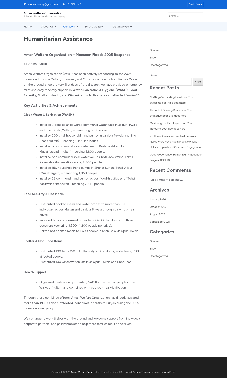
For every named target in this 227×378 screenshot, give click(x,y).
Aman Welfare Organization (43, 13)
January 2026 (158, 199)
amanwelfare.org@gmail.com (42, 4)
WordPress (169, 372)
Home (28, 26)
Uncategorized (159, 65)
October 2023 (158, 206)
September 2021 (160, 221)
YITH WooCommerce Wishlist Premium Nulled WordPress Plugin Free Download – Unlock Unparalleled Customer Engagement (176, 141)
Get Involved (121, 26)
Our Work (69, 26)
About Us (47, 26)
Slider (153, 57)
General (154, 50)
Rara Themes (143, 372)
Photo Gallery (94, 26)
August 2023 (157, 214)
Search (155, 75)
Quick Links (194, 4)
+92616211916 (74, 4)
